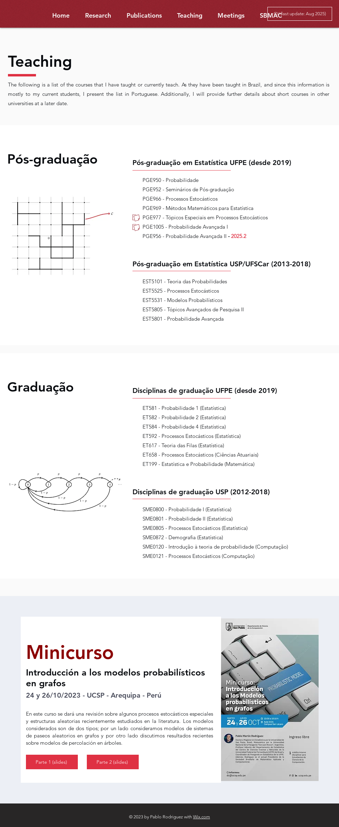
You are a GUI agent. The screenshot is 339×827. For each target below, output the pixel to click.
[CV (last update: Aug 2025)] (299, 14)
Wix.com (201, 816)
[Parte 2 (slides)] (113, 762)
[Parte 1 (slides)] (52, 762)
